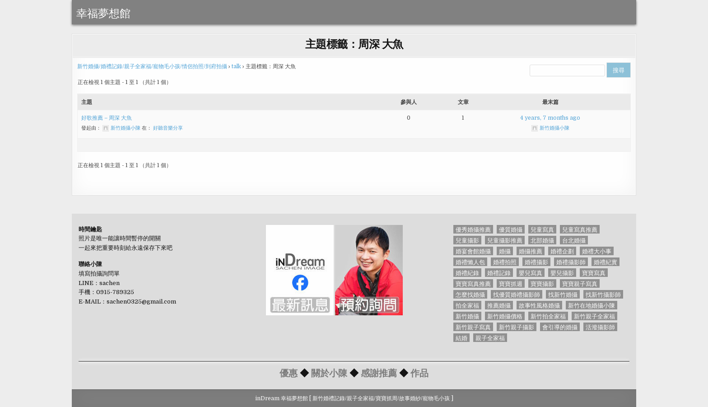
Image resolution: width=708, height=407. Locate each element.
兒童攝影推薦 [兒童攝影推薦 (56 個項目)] (504, 240)
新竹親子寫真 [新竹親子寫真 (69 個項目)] (473, 327)
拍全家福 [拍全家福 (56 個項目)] (467, 305)
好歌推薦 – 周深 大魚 (106, 118)
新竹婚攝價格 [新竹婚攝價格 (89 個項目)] (504, 316)
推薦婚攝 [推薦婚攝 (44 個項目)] (499, 305)
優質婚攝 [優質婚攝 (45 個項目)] (510, 229)
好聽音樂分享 (168, 128)
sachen (109, 283)
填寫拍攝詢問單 (99, 273)
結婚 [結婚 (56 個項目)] (461, 337)
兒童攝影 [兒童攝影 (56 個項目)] (467, 240)
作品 (419, 372)
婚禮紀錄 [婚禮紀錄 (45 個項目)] (467, 272)
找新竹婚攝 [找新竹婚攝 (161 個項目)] (563, 294)
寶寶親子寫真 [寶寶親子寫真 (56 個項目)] (579, 283)
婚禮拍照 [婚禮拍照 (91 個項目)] (505, 261)
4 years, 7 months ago (550, 118)
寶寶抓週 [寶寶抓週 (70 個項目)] (510, 283)
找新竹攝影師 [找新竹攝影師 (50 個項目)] (603, 294)
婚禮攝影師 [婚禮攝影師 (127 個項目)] (571, 261)
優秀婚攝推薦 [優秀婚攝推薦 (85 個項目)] (473, 229)
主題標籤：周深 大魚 (354, 43)
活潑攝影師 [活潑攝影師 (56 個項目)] (600, 327)
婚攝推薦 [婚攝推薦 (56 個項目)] (530, 251)
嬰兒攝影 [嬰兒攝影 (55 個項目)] (562, 272)
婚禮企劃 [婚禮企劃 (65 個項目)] (562, 251)
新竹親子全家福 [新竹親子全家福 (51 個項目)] (594, 316)
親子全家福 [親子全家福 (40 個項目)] (490, 337)
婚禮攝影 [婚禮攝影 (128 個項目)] (536, 261)
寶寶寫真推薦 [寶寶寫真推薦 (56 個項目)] (473, 283)
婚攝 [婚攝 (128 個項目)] (505, 251)
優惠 (288, 372)
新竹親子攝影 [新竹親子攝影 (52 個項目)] (516, 327)
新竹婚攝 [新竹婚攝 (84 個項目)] (467, 316)
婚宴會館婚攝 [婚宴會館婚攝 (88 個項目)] (473, 251)
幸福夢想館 (103, 12)
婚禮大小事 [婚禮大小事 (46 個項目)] (596, 251)
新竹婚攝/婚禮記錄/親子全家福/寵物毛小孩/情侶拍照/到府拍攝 (152, 66)
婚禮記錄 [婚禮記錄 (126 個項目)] (499, 272)
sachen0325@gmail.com (141, 301)
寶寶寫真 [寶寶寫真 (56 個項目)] (594, 272)
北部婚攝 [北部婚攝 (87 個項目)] (542, 240)
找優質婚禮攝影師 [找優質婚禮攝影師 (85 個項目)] (516, 294)
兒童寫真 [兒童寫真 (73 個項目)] (542, 229)
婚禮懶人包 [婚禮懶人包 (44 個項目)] (470, 261)
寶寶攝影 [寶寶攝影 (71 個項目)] (542, 283)
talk (236, 66)
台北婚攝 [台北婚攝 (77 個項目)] (574, 240)
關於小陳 (329, 372)
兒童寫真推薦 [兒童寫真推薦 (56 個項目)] (579, 229)
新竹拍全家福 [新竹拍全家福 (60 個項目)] (548, 316)
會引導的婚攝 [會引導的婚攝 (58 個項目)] (560, 327)
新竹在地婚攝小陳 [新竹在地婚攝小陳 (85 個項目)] (591, 305)
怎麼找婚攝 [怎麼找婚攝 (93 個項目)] (470, 294)
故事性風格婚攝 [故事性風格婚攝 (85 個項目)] (539, 305)
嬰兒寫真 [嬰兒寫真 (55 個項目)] (530, 272)
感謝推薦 (379, 372)
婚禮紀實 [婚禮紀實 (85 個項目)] (605, 261)
